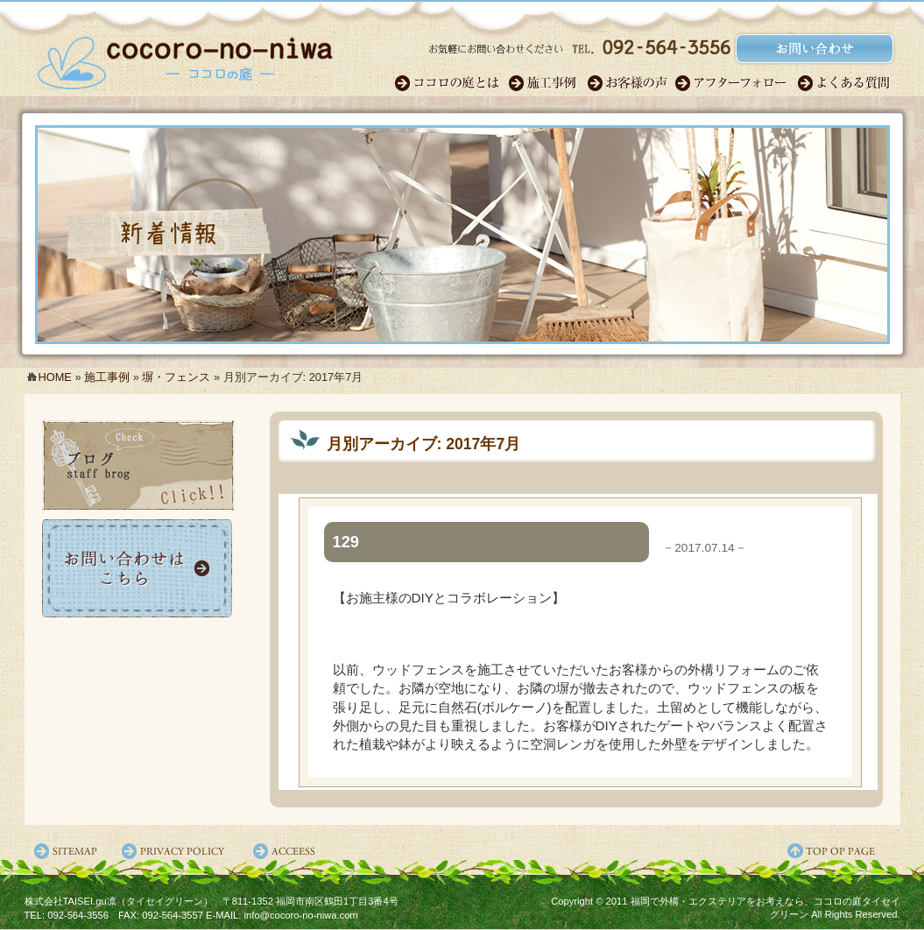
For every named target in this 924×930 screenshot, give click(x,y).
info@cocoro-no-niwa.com (301, 915)
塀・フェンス (176, 377)
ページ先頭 (843, 851)
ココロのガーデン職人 (451, 83)
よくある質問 (845, 83)
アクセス (287, 851)
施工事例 (547, 83)
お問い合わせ (138, 568)
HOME (55, 377)
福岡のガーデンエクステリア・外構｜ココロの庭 (185, 57)
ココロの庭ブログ (138, 465)
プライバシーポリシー (178, 851)
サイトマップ (68, 851)
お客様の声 (630, 83)
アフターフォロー (735, 83)
